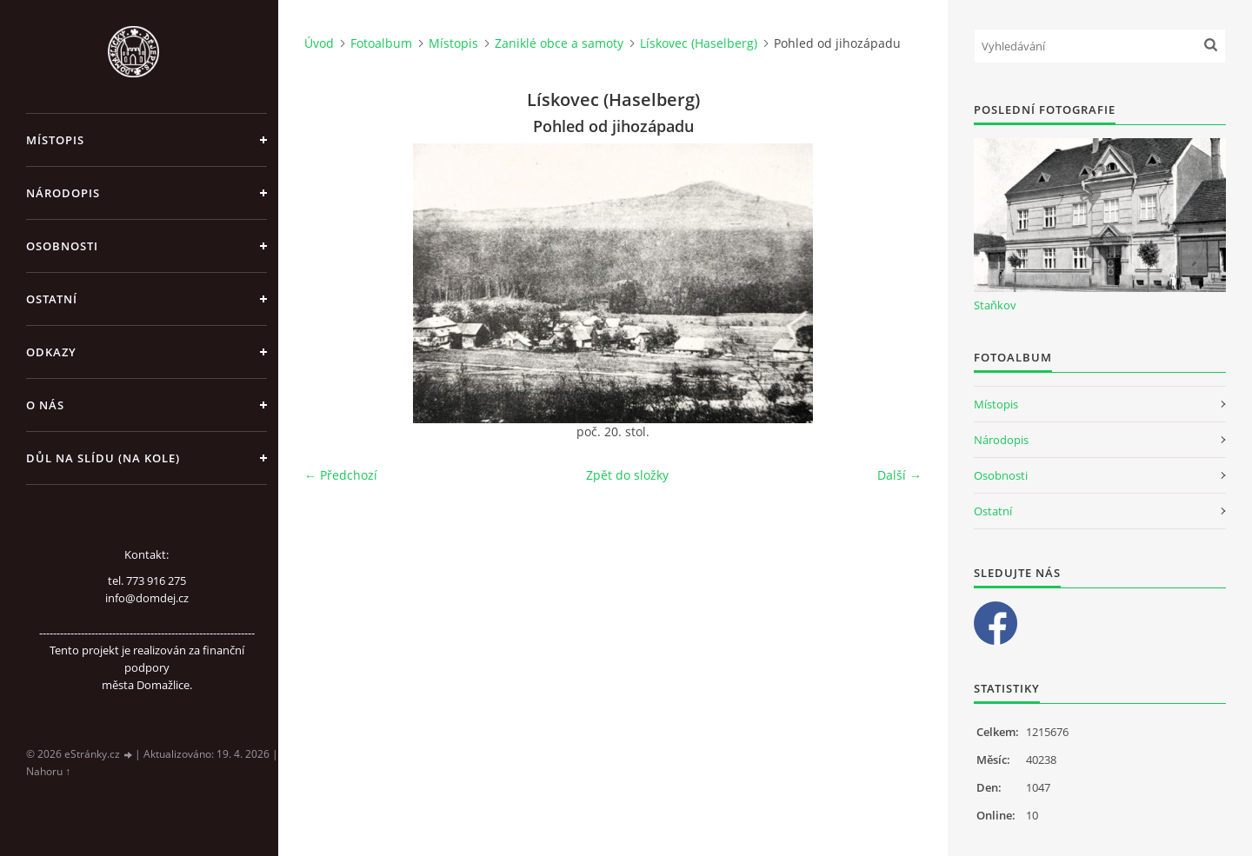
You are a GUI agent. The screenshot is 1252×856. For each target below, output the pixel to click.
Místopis (55, 140)
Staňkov (995, 305)
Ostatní (51, 299)
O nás (45, 405)
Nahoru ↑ (48, 771)
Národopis (63, 193)
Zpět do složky (627, 475)
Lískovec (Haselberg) (698, 43)
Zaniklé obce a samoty (559, 43)
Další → (899, 475)
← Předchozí (340, 475)
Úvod (319, 43)
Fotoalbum (381, 43)
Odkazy (51, 352)
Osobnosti (62, 246)
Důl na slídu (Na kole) (103, 458)
